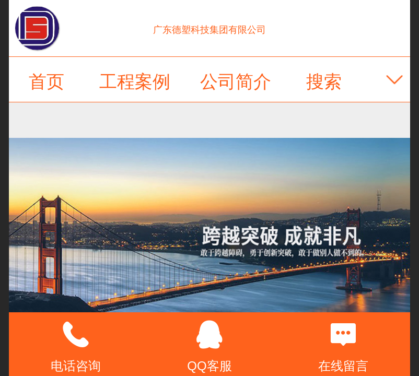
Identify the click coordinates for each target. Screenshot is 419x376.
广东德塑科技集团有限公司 (209, 30)
